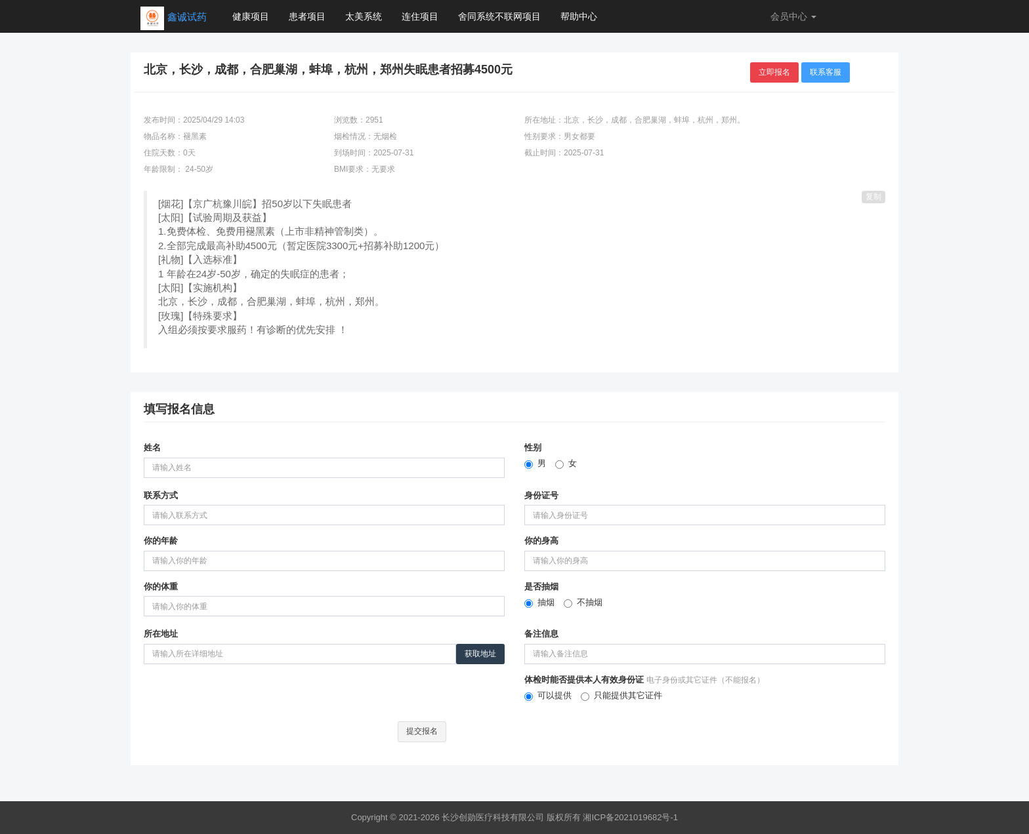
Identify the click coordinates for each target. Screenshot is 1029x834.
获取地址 (480, 653)
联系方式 (161, 495)
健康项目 (250, 16)
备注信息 (541, 634)
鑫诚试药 (187, 16)
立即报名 (774, 72)
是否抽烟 (541, 586)
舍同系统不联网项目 (499, 16)
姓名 (152, 447)
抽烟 (539, 602)
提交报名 (422, 731)
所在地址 (161, 634)
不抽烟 (583, 602)
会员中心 (793, 16)
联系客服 (825, 72)
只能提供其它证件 (621, 695)
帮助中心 (578, 16)
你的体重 (161, 586)
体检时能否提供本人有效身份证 (644, 680)
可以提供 (548, 695)
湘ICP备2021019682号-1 (630, 817)
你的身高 (541, 541)
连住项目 (420, 16)
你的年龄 (161, 541)
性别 (532, 447)
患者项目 (307, 16)
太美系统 (363, 16)
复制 (873, 196)
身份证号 (541, 495)
